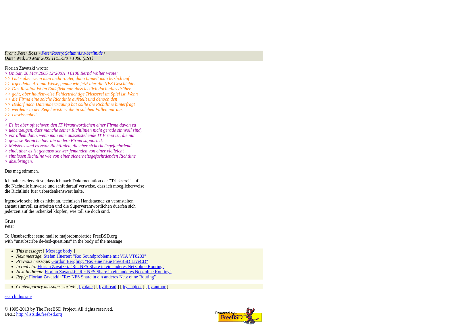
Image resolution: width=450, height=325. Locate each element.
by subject (132, 286)
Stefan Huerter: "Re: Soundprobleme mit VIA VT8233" (95, 256)
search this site (18, 296)
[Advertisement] (109, 17)
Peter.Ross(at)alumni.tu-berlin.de (72, 53)
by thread (107, 286)
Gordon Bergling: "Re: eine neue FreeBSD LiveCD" (99, 261)
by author (157, 286)
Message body (59, 250)
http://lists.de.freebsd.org (39, 314)
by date (86, 286)
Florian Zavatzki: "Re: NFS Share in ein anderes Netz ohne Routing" (101, 266)
